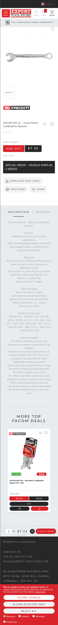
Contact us (12, 552)
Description (18, 212)
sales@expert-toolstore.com (26, 561)
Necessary (10, 616)
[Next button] (55, 23)
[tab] (18, 212)
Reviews (43, 212)
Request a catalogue (19, 542)
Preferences (11, 622)
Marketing (39, 616)
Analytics (25, 616)
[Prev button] (2, 23)
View (29, 504)
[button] (48, 4)
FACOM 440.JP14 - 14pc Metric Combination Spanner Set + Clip (27, 481)
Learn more (40, 592)
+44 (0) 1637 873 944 (18, 556)
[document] (29, 604)
